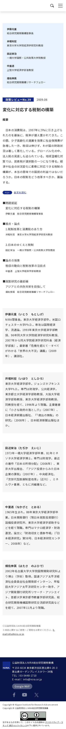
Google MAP (22, 686)
